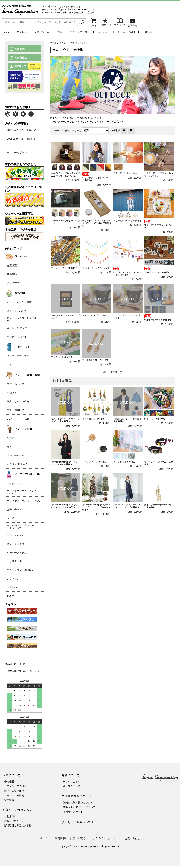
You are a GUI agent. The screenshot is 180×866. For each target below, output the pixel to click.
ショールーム (41, 31)
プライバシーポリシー (105, 838)
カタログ (22, 31)
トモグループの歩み (15, 786)
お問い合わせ (132, 838)
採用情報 (9, 799)
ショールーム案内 (14, 795)
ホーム (44, 838)
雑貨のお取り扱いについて (78, 802)
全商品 (53, 43)
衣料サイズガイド (73, 811)
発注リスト (103, 31)
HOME (5, 31)
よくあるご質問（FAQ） (78, 822)
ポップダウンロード (74, 786)
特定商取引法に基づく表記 (70, 838)
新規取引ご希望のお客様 (17, 825)
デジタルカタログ (73, 781)
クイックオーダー (80, 31)
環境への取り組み (14, 790)
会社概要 (147, 31)
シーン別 (82, 43)
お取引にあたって (14, 820)
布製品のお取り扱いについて (79, 807)
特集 (59, 31)
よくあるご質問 (126, 31)
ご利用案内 (10, 816)
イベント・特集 (67, 43)
